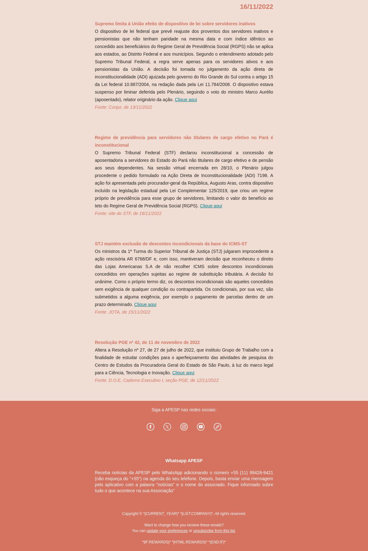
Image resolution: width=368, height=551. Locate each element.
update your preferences (167, 531)
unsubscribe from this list (214, 531)
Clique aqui (186, 99)
